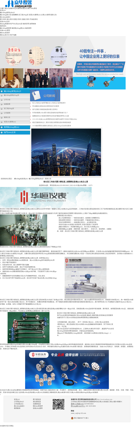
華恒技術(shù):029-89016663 (59, 185)
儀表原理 (26, 24)
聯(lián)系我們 (5, 33)
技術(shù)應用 (38, 408)
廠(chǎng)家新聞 (5, 28)
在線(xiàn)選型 (5, 30)
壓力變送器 (37, 399)
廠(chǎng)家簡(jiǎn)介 (7, 12)
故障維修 (33, 24)
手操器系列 (34, 19)
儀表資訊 (3, 26)
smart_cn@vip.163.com (78, 413)
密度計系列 (17, 19)
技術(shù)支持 (5, 21)
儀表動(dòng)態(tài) (18, 28)
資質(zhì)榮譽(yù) (35, 15)
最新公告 (53, 15)
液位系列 (10, 19)
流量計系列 (25, 19)
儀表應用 (28, 28)
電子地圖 (13, 35)
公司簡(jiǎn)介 (19, 402)
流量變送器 (37, 404)
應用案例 (17, 408)
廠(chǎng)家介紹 (5, 15)
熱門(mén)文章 (10, 132)
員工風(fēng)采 (23, 15)
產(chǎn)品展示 (5, 17)
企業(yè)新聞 (45, 15)
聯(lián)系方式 (5, 35)
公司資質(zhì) (18, 404)
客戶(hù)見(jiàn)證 (16, 24)
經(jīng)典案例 (5, 24)
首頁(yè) (3, 10)
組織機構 (15, 15)
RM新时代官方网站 (6, 426)
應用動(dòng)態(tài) (11, 127)
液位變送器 (37, 402)
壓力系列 (3, 19)
